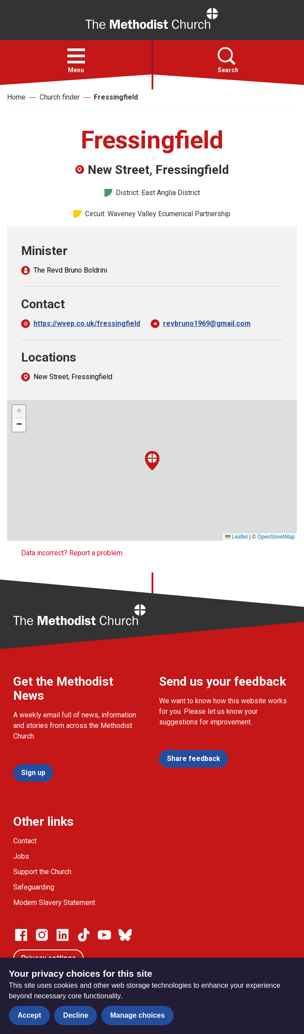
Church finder (60, 97)
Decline (75, 1015)
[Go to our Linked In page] (62, 935)
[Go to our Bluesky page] (125, 935)
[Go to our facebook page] (21, 935)
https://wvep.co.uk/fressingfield (86, 323)
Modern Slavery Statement (54, 902)
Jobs (21, 856)
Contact (25, 841)
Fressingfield (116, 97)
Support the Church (42, 872)
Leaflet (236, 537)
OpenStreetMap (276, 537)
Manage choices (137, 1015)
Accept (29, 1015)
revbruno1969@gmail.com (207, 323)
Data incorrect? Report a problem (71, 553)
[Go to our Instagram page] (42, 935)
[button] (76, 56)
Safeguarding (33, 887)
